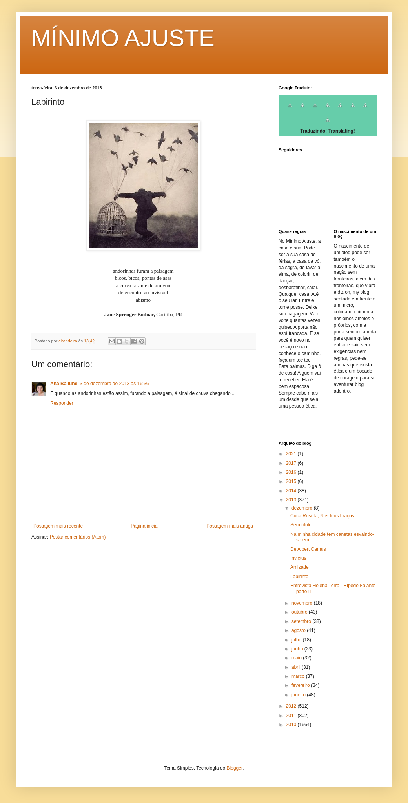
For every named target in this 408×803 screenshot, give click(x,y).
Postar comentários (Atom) (78, 537)
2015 (292, 481)
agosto (299, 630)
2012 (292, 706)
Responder (61, 403)
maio (297, 658)
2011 (292, 715)
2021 (292, 454)
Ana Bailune (63, 383)
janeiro (299, 694)
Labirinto (299, 576)
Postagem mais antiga (229, 526)
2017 (292, 463)
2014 (292, 490)
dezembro (302, 508)
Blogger (235, 768)
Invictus (298, 558)
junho (297, 649)
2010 (292, 724)
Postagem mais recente (58, 526)
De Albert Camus (308, 549)
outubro (300, 612)
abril (296, 667)
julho (297, 640)
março (298, 676)
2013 (292, 500)
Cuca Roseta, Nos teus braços (322, 516)
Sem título (300, 525)
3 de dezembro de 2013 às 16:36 (114, 383)
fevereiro (301, 685)
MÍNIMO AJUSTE (123, 38)
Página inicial (144, 526)
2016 (292, 472)
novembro (302, 603)
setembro (301, 621)
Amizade (299, 567)
